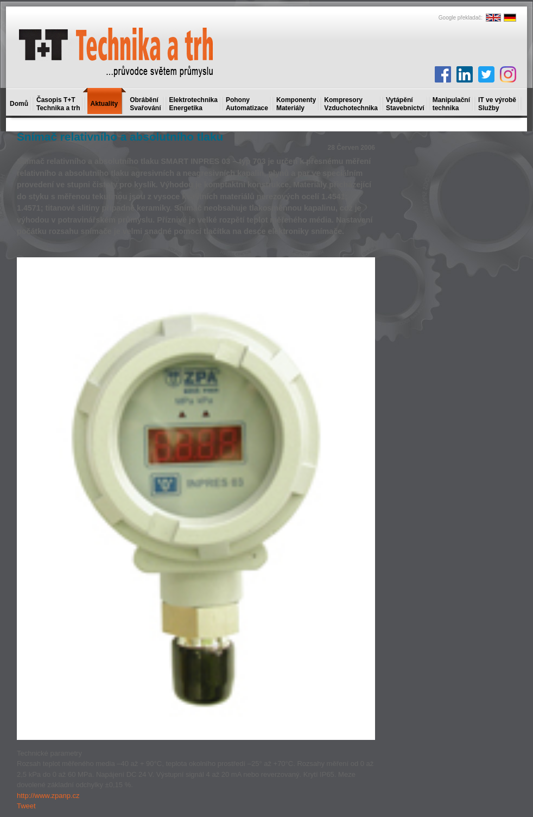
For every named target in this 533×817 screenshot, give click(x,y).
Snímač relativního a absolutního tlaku (120, 136)
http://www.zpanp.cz (48, 795)
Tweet (26, 806)
